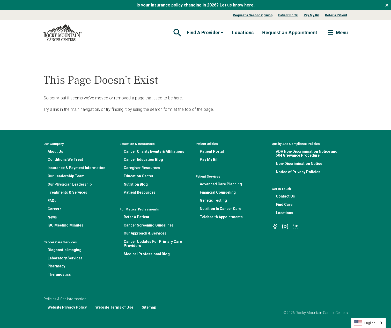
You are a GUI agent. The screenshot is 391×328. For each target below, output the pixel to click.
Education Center (138, 176)
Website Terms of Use (114, 307)
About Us (55, 151)
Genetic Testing (213, 200)
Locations (243, 32)
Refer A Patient (136, 217)
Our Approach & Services (145, 233)
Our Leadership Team (66, 176)
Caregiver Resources (142, 168)
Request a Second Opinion (252, 15)
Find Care (284, 204)
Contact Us (285, 196)
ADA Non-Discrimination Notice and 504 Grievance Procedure (306, 153)
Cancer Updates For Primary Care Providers (153, 243)
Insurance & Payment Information (76, 168)
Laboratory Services (65, 258)
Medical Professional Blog (147, 254)
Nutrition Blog (136, 184)
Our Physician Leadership (70, 184)
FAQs (52, 201)
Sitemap (149, 307)
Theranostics (59, 274)
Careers (55, 209)
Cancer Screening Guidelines (149, 225)
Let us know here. (237, 5)
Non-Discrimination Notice (299, 164)
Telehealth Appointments (221, 217)
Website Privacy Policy (67, 307)
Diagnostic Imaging (65, 250)
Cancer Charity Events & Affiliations (154, 151)
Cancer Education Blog (143, 159)
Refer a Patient (336, 15)
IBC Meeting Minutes (65, 225)
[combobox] (368, 323)
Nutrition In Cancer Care (220, 209)
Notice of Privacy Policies (298, 172)
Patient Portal (288, 15)
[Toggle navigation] (176, 32)
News (52, 217)
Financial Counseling (218, 192)
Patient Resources (140, 192)
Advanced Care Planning (221, 184)
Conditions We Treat (65, 159)
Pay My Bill (311, 15)
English (364, 323)
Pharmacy (56, 266)
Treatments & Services (67, 192)
